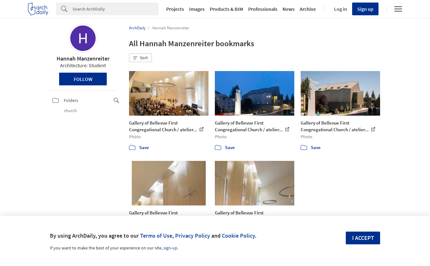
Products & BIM (226, 8)
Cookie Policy (238, 235)
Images (197, 8)
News (289, 8)
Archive (308, 8)
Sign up (365, 9)
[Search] (115, 9)
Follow (83, 79)
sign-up (170, 248)
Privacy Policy (192, 235)
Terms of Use (156, 235)
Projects (175, 8)
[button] (140, 58)
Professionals (262, 8)
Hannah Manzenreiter (83, 58)
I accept (363, 237)
